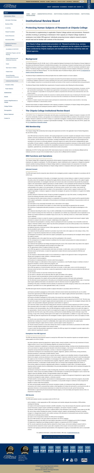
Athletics (42, 1)
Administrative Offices (9, 16)
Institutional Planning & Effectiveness (10, 44)
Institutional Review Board (12, 81)
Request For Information (32, 1)
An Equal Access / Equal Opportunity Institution (47, 466)
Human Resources (9, 35)
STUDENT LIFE (72, 7)
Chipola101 (76, 1)
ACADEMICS (63, 7)
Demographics (8, 110)
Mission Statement (9, 114)
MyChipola (69, 1)
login (81, 1)
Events (79, 7)
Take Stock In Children (11, 67)
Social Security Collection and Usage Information (47, 469)
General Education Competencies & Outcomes (12, 76)
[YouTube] (72, 459)
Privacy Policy (47, 471)
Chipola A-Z (53, 1)
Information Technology (10, 20)
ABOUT (49, 7)
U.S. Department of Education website (37, 122)
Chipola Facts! (9, 71)
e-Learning (7, 28)
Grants (7, 64)
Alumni (48, 1)
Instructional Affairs (9, 39)
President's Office (9, 84)
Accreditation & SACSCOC (12, 49)
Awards (6, 96)
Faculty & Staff (61, 1)
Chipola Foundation (10, 31)
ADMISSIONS (55, 7)
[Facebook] (63, 459)
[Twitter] (67, 459)
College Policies (8, 106)
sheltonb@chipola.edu (73, 432)
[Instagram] (76, 459)
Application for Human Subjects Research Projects (58, 437)
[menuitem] (82, 1)
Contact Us (7, 118)
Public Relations (9, 88)
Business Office (9, 24)
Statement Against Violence (47, 467)
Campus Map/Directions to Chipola (11, 101)
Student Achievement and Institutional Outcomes (12, 59)
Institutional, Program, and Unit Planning (13, 53)
